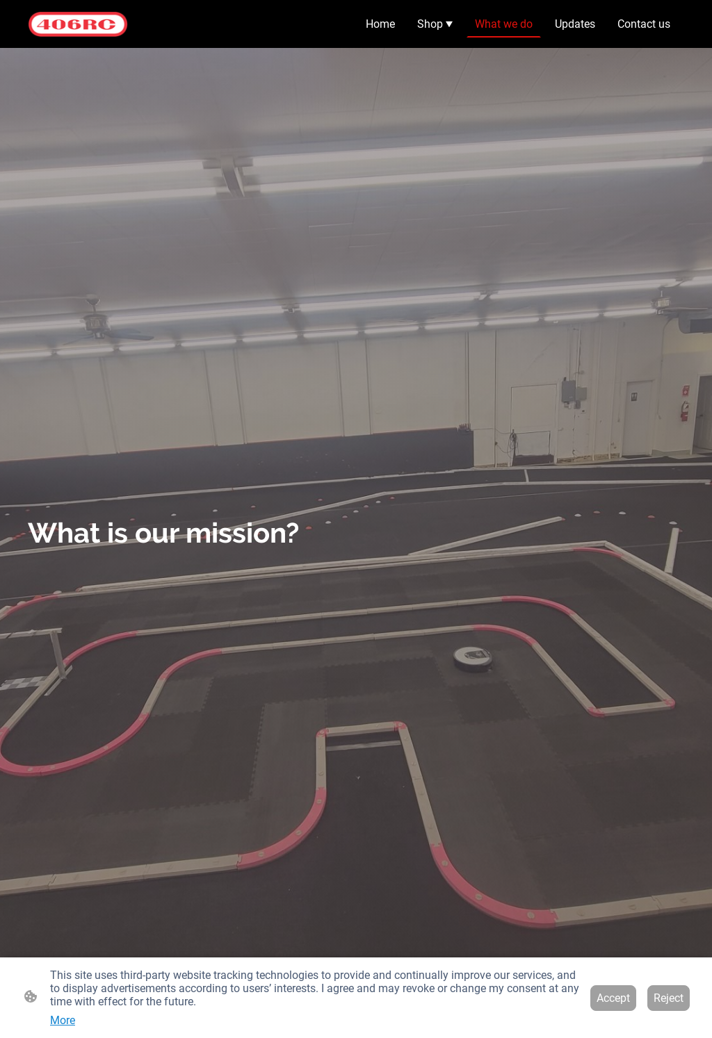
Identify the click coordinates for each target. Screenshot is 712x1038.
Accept (613, 998)
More (62, 1020)
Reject (668, 998)
